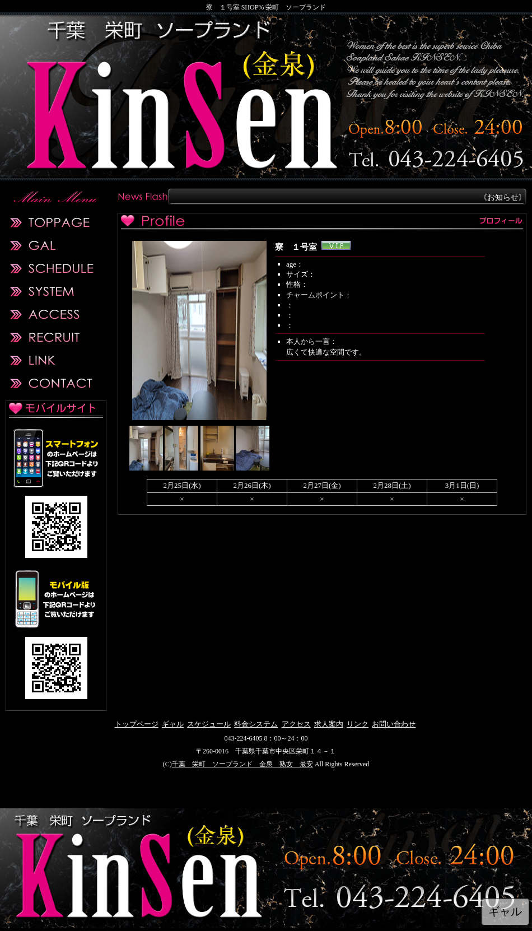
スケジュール (209, 724)
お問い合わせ (394, 724)
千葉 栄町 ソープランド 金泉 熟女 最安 (242, 764)
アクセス (296, 724)
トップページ (136, 724)
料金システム (256, 724)
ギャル (173, 724)
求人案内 (328, 724)
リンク (357, 724)
